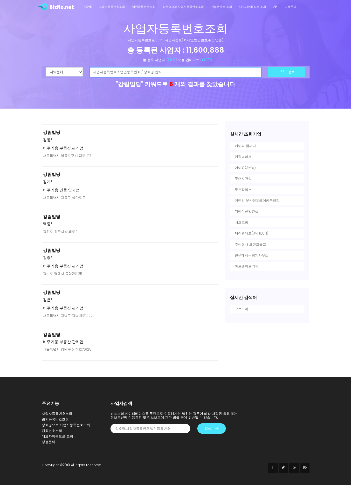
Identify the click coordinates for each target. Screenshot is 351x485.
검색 (288, 71)
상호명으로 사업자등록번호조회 (183, 7)
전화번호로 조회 (221, 7)
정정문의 (48, 441)
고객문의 (290, 7)
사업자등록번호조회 (112, 7)
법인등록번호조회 (143, 7)
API (275, 7)
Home (88, 7)
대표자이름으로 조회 (252, 7)
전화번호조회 (52, 430)
